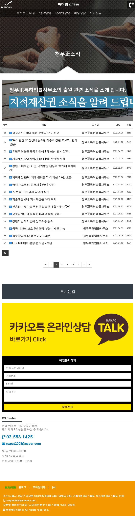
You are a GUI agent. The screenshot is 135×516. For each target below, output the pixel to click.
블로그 (14, 487)
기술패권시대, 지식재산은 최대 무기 (32, 199)
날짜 (118, 125)
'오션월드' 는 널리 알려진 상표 (29, 192)
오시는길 (96, 13)
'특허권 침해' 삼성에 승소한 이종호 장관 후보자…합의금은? (43, 142)
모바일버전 (39, 487)
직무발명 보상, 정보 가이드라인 (30, 235)
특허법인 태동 (26, 13)
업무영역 (45, 13)
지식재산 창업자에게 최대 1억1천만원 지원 (37, 158)
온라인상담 (62, 13)
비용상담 (80, 13)
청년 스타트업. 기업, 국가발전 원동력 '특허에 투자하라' (42, 168)
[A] (54, 487)
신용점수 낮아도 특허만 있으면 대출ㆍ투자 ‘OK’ (39, 206)
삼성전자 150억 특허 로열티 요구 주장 (34, 132)
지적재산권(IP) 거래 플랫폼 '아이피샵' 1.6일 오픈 (40, 177)
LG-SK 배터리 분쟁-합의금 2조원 (30, 243)
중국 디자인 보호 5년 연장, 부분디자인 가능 (37, 228)
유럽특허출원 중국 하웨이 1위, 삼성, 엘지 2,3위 (39, 151)
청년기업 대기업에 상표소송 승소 (31, 221)
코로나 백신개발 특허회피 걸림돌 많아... (35, 213)
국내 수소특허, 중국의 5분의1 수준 (32, 184)
